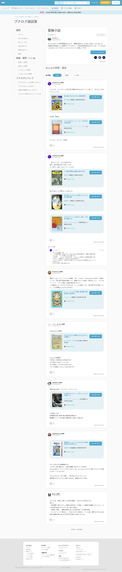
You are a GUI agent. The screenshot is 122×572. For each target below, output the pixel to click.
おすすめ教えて (23, 38)
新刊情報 (28, 549)
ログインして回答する (98, 52)
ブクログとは (94, 2)
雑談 (19, 54)
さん (55, 38)
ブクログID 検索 (45, 556)
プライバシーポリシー (53, 567)
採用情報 (68, 567)
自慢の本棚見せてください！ (28, 90)
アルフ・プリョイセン (71, 222)
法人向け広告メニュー (81, 551)
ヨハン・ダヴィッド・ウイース (73, 126)
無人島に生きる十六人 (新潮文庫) (74, 96)
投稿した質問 (22, 62)
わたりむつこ (68, 340)
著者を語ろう (22, 50)
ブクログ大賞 (29, 555)
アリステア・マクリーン (71, 399)
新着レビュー (29, 551)
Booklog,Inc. (94, 569)
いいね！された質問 (25, 74)
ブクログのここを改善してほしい (29, 82)
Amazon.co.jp (70, 103)
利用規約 (17, 567)
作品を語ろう (22, 46)
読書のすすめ (29, 559)
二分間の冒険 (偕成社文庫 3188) (74, 171)
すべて (20, 34)
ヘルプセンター (79, 549)
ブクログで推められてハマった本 (29, 94)
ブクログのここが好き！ (26, 86)
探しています (22, 42)
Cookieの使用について (41, 567)
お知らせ (78, 547)
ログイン (116, 2)
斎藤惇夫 (66, 448)
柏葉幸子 (66, 201)
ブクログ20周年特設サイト (65, 560)
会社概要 (62, 567)
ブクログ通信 (29, 557)
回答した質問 (22, 66)
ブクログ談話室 (30, 553)
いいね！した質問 (24, 70)
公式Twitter (78, 557)
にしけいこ (67, 297)
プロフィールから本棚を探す (48, 554)
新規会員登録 (105, 2)
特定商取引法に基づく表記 (27, 567)
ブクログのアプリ (63, 553)
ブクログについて (63, 547)
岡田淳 (66, 175)
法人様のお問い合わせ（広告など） (84, 554)
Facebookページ (80, 559)
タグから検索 (44, 549)
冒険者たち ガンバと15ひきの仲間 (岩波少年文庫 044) (76, 443)
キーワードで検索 (45, 547)
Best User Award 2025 (64, 558)
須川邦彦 (66, 99)
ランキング (28, 547)
